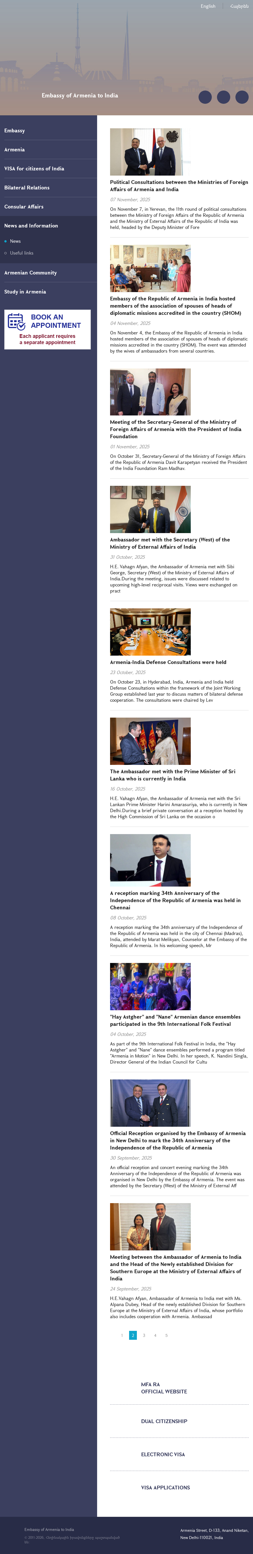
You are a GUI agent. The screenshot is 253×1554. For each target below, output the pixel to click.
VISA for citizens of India (34, 168)
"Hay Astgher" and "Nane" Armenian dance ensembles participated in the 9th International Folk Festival (175, 1020)
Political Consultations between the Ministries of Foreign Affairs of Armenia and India (179, 185)
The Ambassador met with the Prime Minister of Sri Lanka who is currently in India (172, 775)
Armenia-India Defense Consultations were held (168, 662)
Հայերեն (239, 6)
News (15, 241)
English (208, 6)
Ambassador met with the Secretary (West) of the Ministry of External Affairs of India (170, 543)
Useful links (21, 253)
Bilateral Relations (27, 187)
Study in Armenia (25, 291)
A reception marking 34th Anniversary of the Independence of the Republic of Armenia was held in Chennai (175, 900)
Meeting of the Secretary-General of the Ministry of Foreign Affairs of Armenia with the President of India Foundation (175, 429)
